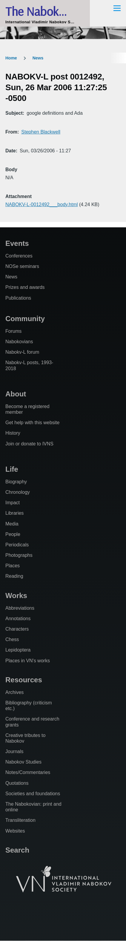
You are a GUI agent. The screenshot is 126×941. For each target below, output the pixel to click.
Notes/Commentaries (27, 772)
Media (12, 523)
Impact (12, 502)
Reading (14, 576)
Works (16, 595)
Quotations (16, 783)
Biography (16, 481)
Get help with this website (32, 422)
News (38, 58)
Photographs (19, 555)
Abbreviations (19, 608)
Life (11, 469)
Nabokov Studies (23, 761)
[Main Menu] (117, 8)
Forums (13, 331)
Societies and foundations (32, 793)
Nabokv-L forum (22, 352)
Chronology (17, 492)
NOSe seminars (22, 266)
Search (17, 850)
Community (25, 319)
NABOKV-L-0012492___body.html (41, 204)
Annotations (18, 618)
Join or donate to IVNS (29, 443)
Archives (14, 692)
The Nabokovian (44, 11)
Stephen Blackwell (40, 131)
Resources (23, 680)
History (12, 433)
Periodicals (17, 544)
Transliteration (20, 820)
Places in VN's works (27, 660)
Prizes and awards (25, 287)
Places (12, 565)
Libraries (14, 513)
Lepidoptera (18, 649)
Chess (12, 639)
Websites (15, 830)
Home (11, 58)
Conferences (19, 255)
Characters (17, 629)
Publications (18, 298)
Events (17, 243)
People (12, 534)
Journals (14, 751)
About (15, 394)
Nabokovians (19, 341)
